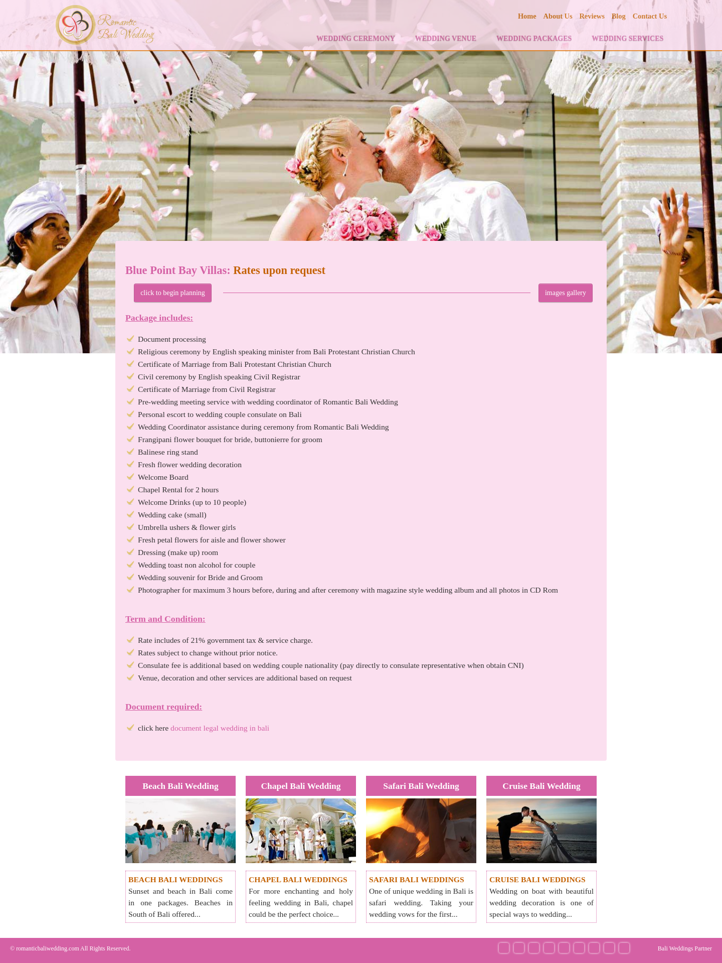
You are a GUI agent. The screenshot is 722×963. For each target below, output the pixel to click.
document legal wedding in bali (219, 728)
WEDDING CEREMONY (355, 38)
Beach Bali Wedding (180, 786)
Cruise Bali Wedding (541, 786)
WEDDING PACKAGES (534, 38)
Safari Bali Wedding (421, 786)
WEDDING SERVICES (627, 38)
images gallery (565, 293)
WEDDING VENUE (445, 38)
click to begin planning (172, 293)
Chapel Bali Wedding (300, 786)
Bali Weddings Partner (685, 948)
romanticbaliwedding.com (47, 948)
